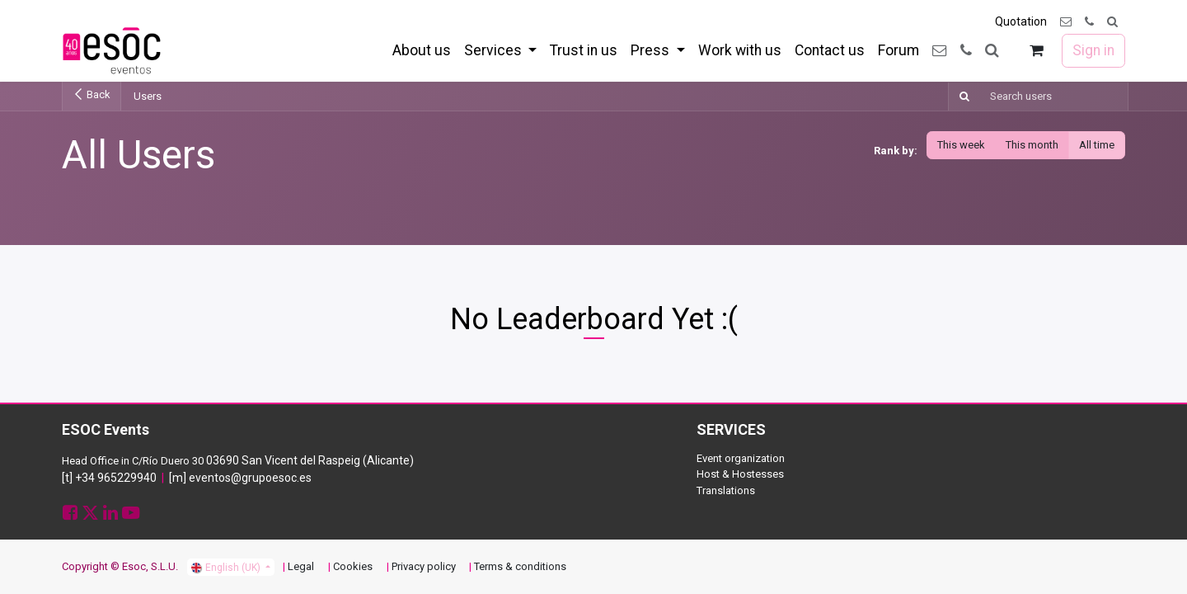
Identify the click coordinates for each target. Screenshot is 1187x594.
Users (148, 96)
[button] (1112, 22)
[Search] (961, 96)
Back (91, 94)
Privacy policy (424, 566)
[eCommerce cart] (1036, 50)
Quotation (1021, 21)
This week (961, 145)
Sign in (1093, 50)
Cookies (353, 566)
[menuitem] (421, 50)
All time (1096, 145)
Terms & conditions (520, 566)
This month (1032, 145)
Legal (301, 566)
